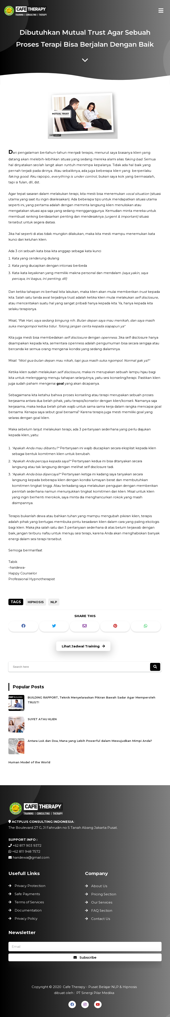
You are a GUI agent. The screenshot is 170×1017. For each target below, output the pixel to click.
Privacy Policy (27, 917)
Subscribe (85, 957)
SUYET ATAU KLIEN (48, 719)
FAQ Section (101, 910)
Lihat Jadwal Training (83, 646)
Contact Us (100, 919)
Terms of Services (30, 902)
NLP (53, 602)
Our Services (101, 902)
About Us (99, 886)
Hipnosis (36, 602)
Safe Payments (28, 894)
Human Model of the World (35, 758)
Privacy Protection (30, 886)
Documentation (29, 910)
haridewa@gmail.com (31, 857)
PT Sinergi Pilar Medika (95, 993)
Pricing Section (103, 894)
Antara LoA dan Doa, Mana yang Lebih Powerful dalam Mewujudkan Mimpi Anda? (89, 738)
